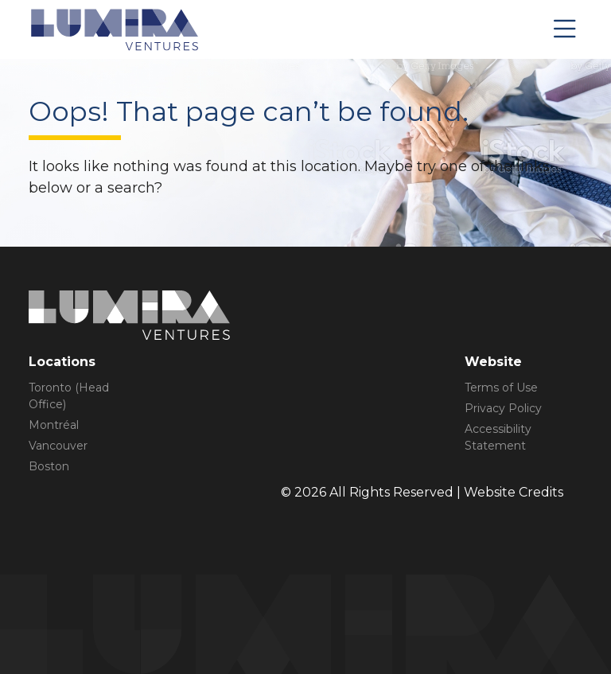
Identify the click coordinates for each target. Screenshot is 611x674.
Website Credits (513, 492)
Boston (49, 466)
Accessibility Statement (498, 437)
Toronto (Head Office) (69, 395)
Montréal (54, 425)
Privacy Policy (503, 408)
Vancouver (58, 445)
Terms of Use (501, 387)
